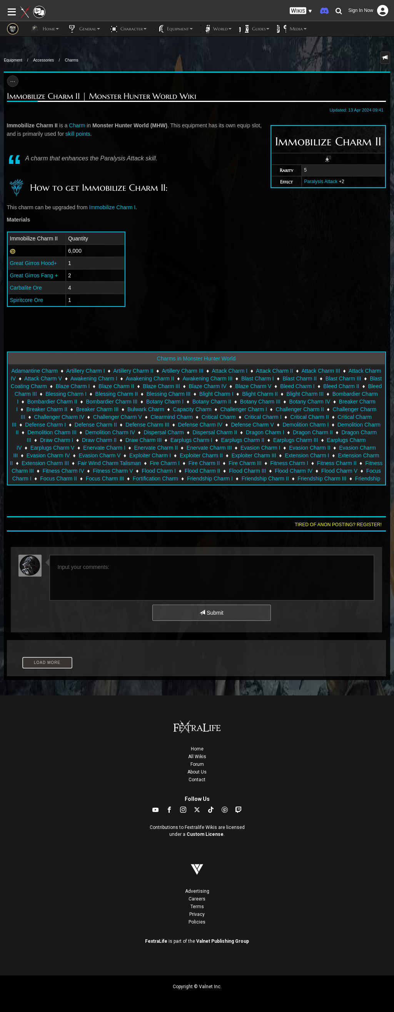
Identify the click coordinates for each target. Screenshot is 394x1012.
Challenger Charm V (117, 417)
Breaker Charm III (97, 409)
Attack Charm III (320, 371)
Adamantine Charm (34, 371)
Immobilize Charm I (112, 207)
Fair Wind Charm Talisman (109, 463)
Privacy (197, 914)
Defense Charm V (252, 425)
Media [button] (292, 28)
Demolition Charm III (52, 432)
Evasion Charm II (309, 448)
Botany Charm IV (310, 401)
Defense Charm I (45, 425)
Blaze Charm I (73, 386)
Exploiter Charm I (150, 455)
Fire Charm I (165, 463)
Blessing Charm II (116, 394)
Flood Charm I (159, 471)
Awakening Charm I (93, 378)
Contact (197, 779)
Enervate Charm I (104, 448)
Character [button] (127, 28)
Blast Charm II (299, 378)
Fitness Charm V (113, 471)
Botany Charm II (211, 401)
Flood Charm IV (293, 471)
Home (197, 749)
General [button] (83, 28)
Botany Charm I (165, 401)
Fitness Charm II (337, 463)
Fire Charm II (204, 463)
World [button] (216, 28)
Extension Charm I (307, 455)
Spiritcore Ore (26, 300)
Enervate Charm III (209, 448)
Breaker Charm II (46, 409)
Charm (77, 125)
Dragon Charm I (265, 432)
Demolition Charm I (305, 425)
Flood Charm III (247, 471)
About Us (197, 772)
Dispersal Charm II (214, 432)
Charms (71, 60)
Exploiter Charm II (201, 455)
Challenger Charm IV (59, 417)
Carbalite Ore (26, 288)
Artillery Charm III (182, 371)
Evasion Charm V (99, 455)
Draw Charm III (143, 440)
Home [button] (44, 28)
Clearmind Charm (171, 417)
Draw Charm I (56, 440)
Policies (197, 922)
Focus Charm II (58, 478)
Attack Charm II (274, 371)
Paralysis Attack (320, 181)
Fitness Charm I (289, 463)
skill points (77, 134)
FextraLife (156, 941)
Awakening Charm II (150, 378)
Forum (197, 764)
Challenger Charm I (243, 409)
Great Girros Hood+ (33, 263)
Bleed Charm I (297, 386)
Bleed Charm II (341, 386)
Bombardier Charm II (52, 401)
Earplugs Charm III (295, 440)
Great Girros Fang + (34, 275)
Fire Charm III (245, 463)
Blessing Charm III (168, 394)
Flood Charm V (339, 471)
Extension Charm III (45, 463)
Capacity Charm (192, 409)
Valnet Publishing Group (222, 941)
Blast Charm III (343, 378)
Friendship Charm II (265, 478)
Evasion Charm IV (48, 455)
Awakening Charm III (208, 378)
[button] (301, 11)
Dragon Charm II (312, 432)
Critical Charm (219, 417)
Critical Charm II (309, 417)
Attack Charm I (230, 371)
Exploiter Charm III (254, 455)
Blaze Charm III (161, 386)
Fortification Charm (155, 478)
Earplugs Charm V (52, 448)
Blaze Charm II (116, 386)
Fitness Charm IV (63, 471)
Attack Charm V (43, 378)
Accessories (43, 60)
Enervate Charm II (156, 448)
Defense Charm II (96, 425)
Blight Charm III (305, 394)
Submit (211, 613)
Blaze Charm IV (208, 386)
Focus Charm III (105, 478)
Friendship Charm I (210, 478)
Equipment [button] (173, 28)
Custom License (205, 834)
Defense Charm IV (200, 425)
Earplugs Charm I (191, 440)
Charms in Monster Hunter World (196, 358)
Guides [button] (254, 28)
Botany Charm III (260, 401)
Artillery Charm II (133, 371)
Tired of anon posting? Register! (338, 524)
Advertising (197, 891)
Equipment (13, 60)
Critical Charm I (262, 417)
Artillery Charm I (85, 371)
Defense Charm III (147, 425)
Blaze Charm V (253, 386)
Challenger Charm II (300, 409)
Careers (197, 899)
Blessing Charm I (66, 394)
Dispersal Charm (164, 432)
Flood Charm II (202, 471)
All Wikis (197, 756)
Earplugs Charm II (242, 440)
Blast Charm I (257, 378)
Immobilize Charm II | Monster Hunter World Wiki (101, 96)
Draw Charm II (99, 440)
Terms (197, 906)
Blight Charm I (216, 394)
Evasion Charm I (260, 448)
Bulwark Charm (145, 409)
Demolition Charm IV (110, 432)
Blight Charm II (260, 394)
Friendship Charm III (321, 478)
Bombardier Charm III (111, 401)
